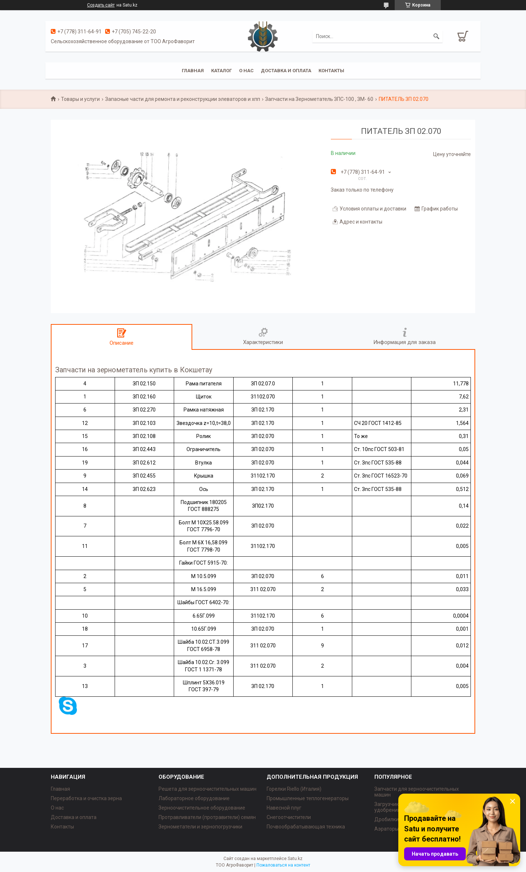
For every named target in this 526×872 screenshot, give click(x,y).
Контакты (331, 70)
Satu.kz (295, 858)
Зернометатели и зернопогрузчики (200, 827)
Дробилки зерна (394, 819)
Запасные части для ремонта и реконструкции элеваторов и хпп (182, 99)
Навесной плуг (284, 808)
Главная (193, 70)
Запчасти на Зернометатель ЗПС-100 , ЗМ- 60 (319, 99)
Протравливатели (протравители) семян (207, 817)
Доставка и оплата (286, 70)
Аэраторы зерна (394, 829)
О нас (246, 70)
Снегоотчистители (289, 817)
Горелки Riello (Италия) (294, 789)
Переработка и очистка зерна (86, 798)
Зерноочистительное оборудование (202, 808)
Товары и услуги (80, 99)
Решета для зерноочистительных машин (207, 789)
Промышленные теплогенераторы (308, 798)
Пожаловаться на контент (283, 865)
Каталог (221, 70)
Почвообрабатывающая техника (306, 827)
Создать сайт (101, 5)
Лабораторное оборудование (194, 798)
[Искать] (436, 36)
